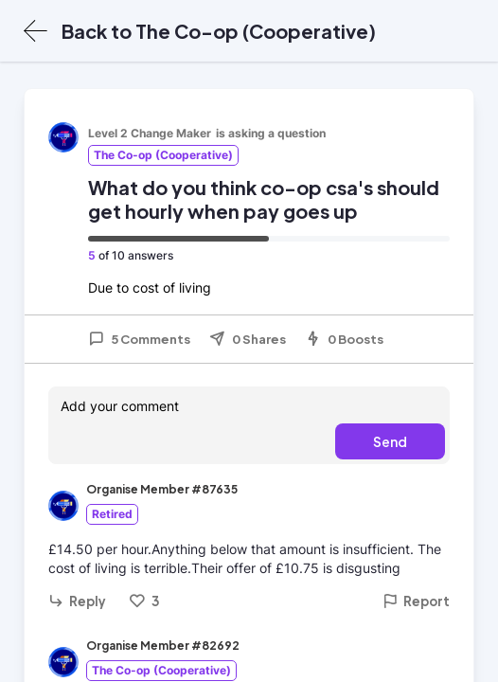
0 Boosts (344, 339)
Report (416, 601)
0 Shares (247, 339)
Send (390, 441)
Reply (77, 601)
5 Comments (139, 339)
